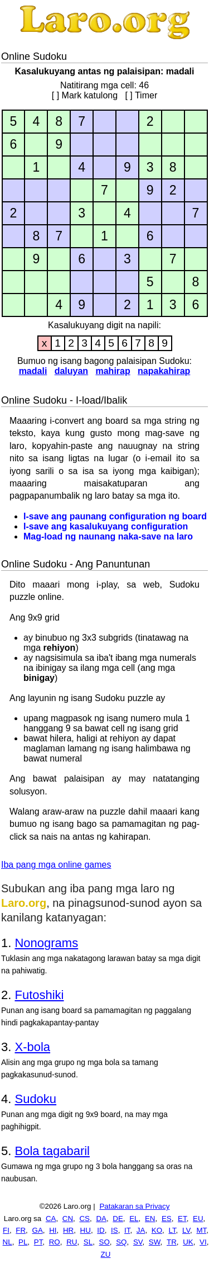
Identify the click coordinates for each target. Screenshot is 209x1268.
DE (118, 1218)
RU (71, 1242)
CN (67, 1218)
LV (186, 1230)
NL (7, 1242)
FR (21, 1230)
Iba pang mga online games (56, 864)
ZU (106, 1254)
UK (188, 1242)
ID (100, 1230)
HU (85, 1230)
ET (182, 1218)
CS (84, 1218)
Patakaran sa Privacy (134, 1206)
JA (141, 1230)
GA (37, 1230)
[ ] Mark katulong (85, 95)
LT (172, 1230)
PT (38, 1242)
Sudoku (35, 1099)
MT (201, 1230)
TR (172, 1242)
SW (155, 1242)
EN (150, 1218)
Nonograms (46, 943)
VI (203, 1242)
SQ (121, 1242)
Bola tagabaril (52, 1151)
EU (198, 1218)
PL (22, 1242)
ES (167, 1218)
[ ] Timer (141, 95)
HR (68, 1230)
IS (114, 1230)
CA (51, 1218)
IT (127, 1230)
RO (54, 1242)
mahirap (112, 371)
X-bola (32, 1047)
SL (88, 1242)
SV (138, 1242)
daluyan (71, 371)
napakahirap (164, 371)
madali (33, 371)
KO (157, 1230)
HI (52, 1230)
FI (6, 1230)
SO (104, 1242)
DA (101, 1218)
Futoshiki (39, 995)
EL (133, 1218)
